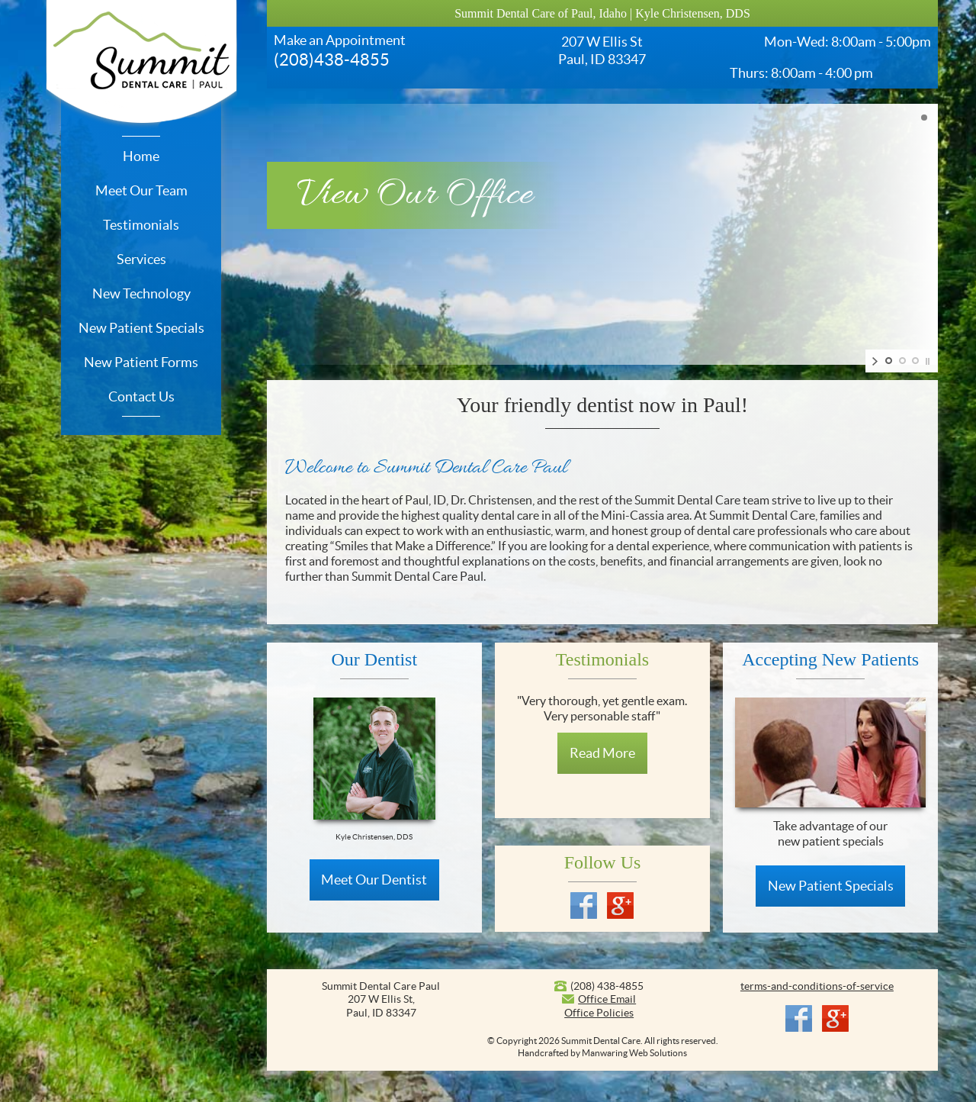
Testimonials (141, 225)
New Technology (141, 293)
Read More (602, 753)
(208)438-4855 (332, 59)
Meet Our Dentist (374, 880)
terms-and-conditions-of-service (817, 986)
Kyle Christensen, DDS (692, 13)
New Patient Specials (141, 328)
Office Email (607, 999)
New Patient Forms (141, 362)
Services (141, 259)
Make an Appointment (340, 40)
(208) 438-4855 (607, 986)
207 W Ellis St (602, 42)
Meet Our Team (141, 190)
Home (141, 156)
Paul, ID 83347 (602, 59)
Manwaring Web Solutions (634, 1053)
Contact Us (141, 396)
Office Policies (599, 1013)
